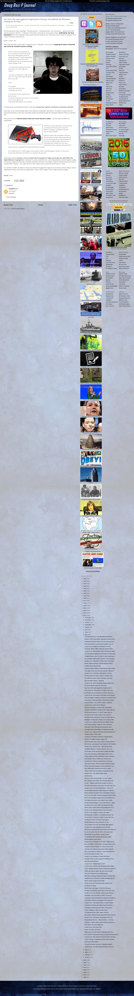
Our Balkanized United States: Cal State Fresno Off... (99, 729)
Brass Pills (108, 123)
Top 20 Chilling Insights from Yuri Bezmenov (58, 1)
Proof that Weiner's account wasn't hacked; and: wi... (99, 644)
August (87, 627)
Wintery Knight (122, 288)
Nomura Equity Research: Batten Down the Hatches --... (100, 790)
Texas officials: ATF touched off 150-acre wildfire (98, 837)
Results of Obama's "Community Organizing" (91, 383)
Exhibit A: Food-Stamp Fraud (93, 666)
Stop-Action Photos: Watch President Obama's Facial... (100, 763)
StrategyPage (109, 264)
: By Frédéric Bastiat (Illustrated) (91, 167)
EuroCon (108, 74)
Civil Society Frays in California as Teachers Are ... (99, 758)
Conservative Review (111, 66)
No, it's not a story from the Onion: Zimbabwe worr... (99, 832)
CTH (107, 68)
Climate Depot (122, 254)
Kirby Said (121, 70)
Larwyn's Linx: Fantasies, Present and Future (97, 856)
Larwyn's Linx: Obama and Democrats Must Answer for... (100, 732)
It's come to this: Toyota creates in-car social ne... (98, 714)
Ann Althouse (122, 52)
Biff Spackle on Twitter (124, 296)
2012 (85, 612)
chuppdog (12, 188)
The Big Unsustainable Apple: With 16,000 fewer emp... (100, 890)
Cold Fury (108, 282)
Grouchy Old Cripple (111, 183)
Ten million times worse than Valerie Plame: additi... (99, 800)
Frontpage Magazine (111, 78)
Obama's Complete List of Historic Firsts (116, 37)
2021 (85, 591)
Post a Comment (11, 197)
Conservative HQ (123, 56)
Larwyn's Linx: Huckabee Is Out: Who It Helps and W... (100, 841)
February (87, 954)
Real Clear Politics (123, 197)
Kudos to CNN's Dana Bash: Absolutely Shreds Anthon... (100, 639)
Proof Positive (109, 191)
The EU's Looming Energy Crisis (100, 1)
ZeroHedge (122, 135)
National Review (110, 92)
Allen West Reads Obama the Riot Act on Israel (98, 768)
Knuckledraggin (110, 187)
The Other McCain (123, 98)
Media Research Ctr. (124, 189)
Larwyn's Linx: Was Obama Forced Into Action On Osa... (100, 937)
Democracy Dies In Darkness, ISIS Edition (91, 234)
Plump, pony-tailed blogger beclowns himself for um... (99, 766)
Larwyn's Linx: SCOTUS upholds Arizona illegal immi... (100, 683)
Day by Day (109, 177)
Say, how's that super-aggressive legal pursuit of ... (99, 688)
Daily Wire (121, 58)
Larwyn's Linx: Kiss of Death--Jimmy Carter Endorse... (100, 893)
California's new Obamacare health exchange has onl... (100, 878)
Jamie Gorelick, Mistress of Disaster (91, 515)
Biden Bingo (91, 316)
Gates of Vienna (123, 62)
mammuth (82, 986)
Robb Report (109, 304)
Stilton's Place (109, 193)
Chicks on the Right (124, 54)
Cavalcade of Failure (90, 885)
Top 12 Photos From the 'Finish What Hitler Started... (99, 824)
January (87, 957)
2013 (85, 610)
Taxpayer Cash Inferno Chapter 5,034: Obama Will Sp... (100, 710)
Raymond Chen (110, 296)
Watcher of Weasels (124, 286)
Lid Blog (121, 76)
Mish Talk (121, 133)
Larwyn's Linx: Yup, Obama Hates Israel (96, 773)
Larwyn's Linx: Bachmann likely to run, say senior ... (99, 810)
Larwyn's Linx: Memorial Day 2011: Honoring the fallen (100, 651)
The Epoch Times (110, 72)
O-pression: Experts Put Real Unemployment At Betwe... (100, 898)
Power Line (109, 96)
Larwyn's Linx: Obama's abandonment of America (98, 761)
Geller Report (109, 82)
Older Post (72, 205)
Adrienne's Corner (110, 273)
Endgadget (108, 300)
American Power (110, 275)
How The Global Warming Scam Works (91, 349)
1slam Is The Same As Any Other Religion (91, 300)
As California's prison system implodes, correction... (99, 678)
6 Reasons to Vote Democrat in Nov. (91, 118)
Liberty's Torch (122, 74)
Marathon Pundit (123, 273)
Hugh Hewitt (109, 86)
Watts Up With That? (124, 268)
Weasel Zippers (110, 104)
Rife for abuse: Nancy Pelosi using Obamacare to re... (99, 807)
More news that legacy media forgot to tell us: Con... (99, 754)
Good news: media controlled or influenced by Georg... (100, 700)
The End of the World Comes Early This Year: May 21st (100, 785)
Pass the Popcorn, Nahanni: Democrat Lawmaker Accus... (101, 697)
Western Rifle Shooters (125, 100)
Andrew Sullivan (123, 177)
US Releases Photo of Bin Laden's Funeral (96, 912)
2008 (85, 965)
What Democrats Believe (91, 861)
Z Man (120, 104)
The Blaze (108, 60)
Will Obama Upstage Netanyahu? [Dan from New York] (100, 876)
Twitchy (108, 133)
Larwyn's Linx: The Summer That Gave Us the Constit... (100, 695)
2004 (85, 974)
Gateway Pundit (110, 80)
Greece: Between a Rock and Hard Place (96, 910)
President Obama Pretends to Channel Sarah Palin (99, 846)
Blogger (95, 986)
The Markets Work (123, 96)
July (86, 629)
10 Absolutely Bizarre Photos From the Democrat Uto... (100, 641)
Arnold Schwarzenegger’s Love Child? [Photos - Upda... (100, 802)
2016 (85, 603)
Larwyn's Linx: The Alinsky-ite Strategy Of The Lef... (99, 917)
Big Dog (108, 280)
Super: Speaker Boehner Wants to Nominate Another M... (100, 868)
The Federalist (109, 98)
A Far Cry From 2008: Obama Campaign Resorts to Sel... (100, 795)
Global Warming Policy (124, 256)
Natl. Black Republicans (125, 275)
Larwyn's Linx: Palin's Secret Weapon (95, 705)
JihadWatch (122, 185)
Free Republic (109, 76)
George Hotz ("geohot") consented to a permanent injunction (54, 107)
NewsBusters (122, 195)
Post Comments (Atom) (17, 208)
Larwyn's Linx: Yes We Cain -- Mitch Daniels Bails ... (99, 746)
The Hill (108, 100)
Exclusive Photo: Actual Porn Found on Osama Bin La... (100, 717)
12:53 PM (11, 193)
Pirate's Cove (122, 82)
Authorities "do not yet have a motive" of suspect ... (99, 895)
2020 (85, 593)
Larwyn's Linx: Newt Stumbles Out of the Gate (97, 827)
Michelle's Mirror (110, 189)
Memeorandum (123, 191)
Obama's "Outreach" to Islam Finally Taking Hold (98, 707)
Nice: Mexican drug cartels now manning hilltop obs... (99, 780)
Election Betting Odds (111, 70)
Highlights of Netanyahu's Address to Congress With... (100, 719)
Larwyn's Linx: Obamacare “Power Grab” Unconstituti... (100, 661)
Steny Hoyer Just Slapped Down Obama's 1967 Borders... (101, 744)
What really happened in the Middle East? (91, 151)
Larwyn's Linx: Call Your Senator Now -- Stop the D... (99, 788)
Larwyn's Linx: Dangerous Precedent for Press (97, 646)
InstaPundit (109, 88)
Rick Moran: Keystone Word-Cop (94, 924)
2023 (85, 586)
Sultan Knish (122, 92)
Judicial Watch (109, 127)
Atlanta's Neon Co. (123, 294)
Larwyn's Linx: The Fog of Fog (93, 927)
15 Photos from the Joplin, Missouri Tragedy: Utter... (99, 675)
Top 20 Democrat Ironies (8, 1)
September (88, 624)
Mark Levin (108, 90)
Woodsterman (109, 197)
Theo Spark (122, 284)
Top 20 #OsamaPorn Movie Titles (94, 854)
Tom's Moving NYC (124, 302)
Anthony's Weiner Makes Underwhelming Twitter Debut (100, 668)
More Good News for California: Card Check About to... (100, 851)
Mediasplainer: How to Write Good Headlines (91, 184)
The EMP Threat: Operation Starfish (91, 532)
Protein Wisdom (123, 84)
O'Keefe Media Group (111, 129)
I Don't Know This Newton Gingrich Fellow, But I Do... (99, 817)
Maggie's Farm (109, 288)
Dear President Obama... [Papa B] (94, 680)
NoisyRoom (122, 80)
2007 (85, 967)
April (86, 949)
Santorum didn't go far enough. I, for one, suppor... (99, 778)
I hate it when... (89, 775)
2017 (85, 600)
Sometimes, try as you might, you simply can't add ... (99, 805)
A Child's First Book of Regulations (114, 43)
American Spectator (111, 56)
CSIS (107, 256)
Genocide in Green (91, 283)
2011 (85, 615)
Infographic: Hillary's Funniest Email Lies (91, 416)
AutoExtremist (109, 294)
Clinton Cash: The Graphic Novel (91, 399)
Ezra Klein (121, 179)
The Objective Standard (125, 94)
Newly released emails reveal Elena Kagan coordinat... (100, 756)
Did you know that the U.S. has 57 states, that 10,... (99, 712)
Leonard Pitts (122, 187)
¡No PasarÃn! (109, 278)
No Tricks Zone (123, 264)
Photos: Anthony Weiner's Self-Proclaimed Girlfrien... (99, 663)
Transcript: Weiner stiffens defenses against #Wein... (99, 648)
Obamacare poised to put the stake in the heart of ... (99, 907)
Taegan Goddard (123, 175)
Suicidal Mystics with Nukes (91, 548)
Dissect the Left (110, 284)
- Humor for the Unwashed (116, 48)
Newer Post (8, 205)
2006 (85, 970)
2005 (85, 972)
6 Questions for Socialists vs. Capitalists (91, 200)
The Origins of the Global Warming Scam (116, 27)
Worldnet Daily (122, 102)
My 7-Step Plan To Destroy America (91, 449)
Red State (121, 86)
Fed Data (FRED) (123, 131)
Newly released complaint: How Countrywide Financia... (100, 793)
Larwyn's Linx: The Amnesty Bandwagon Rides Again (99, 866)
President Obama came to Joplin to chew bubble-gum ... (100, 656)
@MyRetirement (123, 300)
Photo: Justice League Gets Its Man (94, 880)
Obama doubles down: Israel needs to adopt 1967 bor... (100, 741)
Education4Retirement (124, 298)
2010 (85, 960)
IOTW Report (122, 66)
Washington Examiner (111, 102)
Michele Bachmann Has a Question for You (96, 822)
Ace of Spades (109, 52)
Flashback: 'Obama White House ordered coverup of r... (100, 922)
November (88, 620)
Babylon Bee (109, 173)
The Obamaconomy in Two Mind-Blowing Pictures (98, 636)
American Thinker (110, 58)
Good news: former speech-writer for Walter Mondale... (100, 751)
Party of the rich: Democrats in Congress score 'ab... (99, 690)
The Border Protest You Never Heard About (97, 819)
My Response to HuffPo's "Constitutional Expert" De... (99, 815)
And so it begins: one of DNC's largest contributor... (99, 702)
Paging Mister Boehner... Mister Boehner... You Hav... (99, 920)
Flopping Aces (122, 60)
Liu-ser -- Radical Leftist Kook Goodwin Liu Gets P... (99, 783)
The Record (109, 266)
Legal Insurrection (123, 72)
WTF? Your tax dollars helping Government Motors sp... (100, 797)
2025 (85, 581)
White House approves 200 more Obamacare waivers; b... (101, 829)
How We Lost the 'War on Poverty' (114, 41)
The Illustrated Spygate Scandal (114, 18)
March (87, 952)
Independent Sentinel (124, 64)
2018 (85, 598)
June (86, 632)
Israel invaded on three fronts (93, 839)
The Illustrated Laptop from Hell (113, 20)
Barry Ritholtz (122, 123)
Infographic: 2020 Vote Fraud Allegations (91, 366)
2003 (85, 977)
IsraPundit (108, 260)
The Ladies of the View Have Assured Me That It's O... (100, 671)
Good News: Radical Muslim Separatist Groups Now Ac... (100, 915)
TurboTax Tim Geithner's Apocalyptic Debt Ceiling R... (99, 849)
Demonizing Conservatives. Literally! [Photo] (97, 834)
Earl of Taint (109, 179)
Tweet (71, 23)
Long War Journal (110, 262)
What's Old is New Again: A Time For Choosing (98, 888)
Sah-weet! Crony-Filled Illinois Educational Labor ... (99, 727)
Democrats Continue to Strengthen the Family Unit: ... (99, 900)
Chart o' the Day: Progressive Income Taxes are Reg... (100, 939)
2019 (85, 595)
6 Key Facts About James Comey (91, 432)
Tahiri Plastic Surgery (124, 304)
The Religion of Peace (111, 268)
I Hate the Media (123, 183)
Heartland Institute (123, 258)
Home (40, 205)
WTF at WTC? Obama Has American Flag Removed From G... (102, 934)
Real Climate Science (124, 266)
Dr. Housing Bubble (124, 129)
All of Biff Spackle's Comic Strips (93, 568)
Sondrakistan (122, 282)
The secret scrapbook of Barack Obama (91, 499)
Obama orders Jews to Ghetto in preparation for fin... (99, 771)
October (87, 622)
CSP (107, 258)
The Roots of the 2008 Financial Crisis (91, 267)
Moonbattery (122, 78)
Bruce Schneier (110, 306)
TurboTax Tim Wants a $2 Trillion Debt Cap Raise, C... (100, 905)
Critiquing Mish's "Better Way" (93, 734)
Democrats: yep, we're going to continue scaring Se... (99, 692)
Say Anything (122, 88)
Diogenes (108, 175)
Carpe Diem (122, 125)
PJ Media (108, 94)
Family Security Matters (112, 286)
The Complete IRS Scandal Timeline (115, 39)
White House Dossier (111, 135)
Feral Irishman (109, 181)
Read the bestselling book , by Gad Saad (92, 58)
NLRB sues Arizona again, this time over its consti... (99, 871)
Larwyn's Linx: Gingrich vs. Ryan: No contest (97, 812)
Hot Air (107, 84)
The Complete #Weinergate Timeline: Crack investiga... (100, 658)
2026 (85, 578)
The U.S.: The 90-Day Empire (113, 30)
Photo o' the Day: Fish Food (92, 929)
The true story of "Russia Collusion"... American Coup (92, 38)
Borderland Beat (110, 254)
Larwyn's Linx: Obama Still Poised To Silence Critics (99, 722)
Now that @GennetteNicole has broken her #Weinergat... (100, 653)
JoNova (121, 260)
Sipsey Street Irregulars (125, 278)
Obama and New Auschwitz (112, 25)
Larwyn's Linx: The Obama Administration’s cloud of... (99, 946)
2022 (85, 588)
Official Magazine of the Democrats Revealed (91, 465)
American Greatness (111, 54)
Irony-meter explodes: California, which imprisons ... (99, 724)
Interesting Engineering (111, 302)
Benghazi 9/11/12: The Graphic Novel (115, 32)
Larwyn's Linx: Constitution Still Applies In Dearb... (98, 673)
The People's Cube (110, 195)
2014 (85, 608)
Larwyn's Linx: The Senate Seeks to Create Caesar (99, 902)
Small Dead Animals (124, 280)
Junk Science (122, 262)
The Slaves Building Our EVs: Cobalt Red (92, 75)
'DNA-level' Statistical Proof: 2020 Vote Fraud (91, 134)
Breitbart (108, 62)
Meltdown (91, 482)
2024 (85, 583)
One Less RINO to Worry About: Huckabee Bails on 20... (100, 844)
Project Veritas (109, 131)
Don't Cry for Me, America (91, 333)
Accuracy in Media (123, 173)
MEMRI (121, 193)
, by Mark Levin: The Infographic (91, 217)
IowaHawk (108, 185)
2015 (85, 605)
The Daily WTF (109, 298)
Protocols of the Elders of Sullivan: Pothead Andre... (99, 736)
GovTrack (108, 125)
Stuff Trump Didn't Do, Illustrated (91, 250)
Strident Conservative (124, 90)
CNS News (108, 64)
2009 (85, 962)
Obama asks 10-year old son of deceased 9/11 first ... (99, 932)
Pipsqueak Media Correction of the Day (95, 685)
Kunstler (121, 68)
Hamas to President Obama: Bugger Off (96, 739)
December (88, 617)
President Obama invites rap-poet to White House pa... (100, 858)
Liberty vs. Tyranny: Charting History (115, 23)
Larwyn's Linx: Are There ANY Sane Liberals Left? (98, 883)
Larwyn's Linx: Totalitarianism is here (95, 863)
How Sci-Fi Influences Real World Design (96, 873)
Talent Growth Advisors (125, 306)
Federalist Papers (123, 181)
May (86, 634)
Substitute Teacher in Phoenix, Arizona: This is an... (99, 749)
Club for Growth (123, 127)
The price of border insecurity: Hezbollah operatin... (99, 944)
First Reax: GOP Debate (91, 941)
